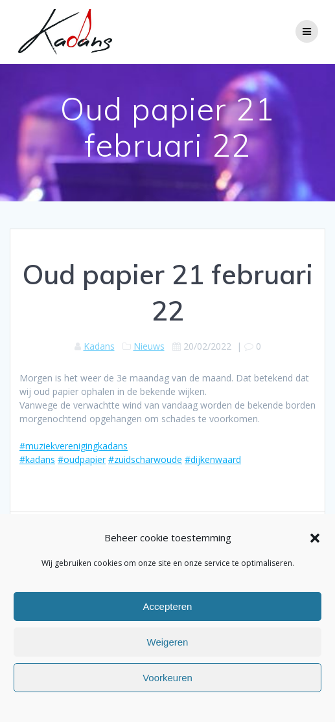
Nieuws (149, 346)
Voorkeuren (167, 677)
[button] (314, 538)
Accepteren (167, 606)
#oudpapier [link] (82, 459)
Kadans (99, 346)
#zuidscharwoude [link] (145, 459)
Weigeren (168, 642)
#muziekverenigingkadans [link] (73, 446)
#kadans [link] (37, 459)
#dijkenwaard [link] (213, 459)
